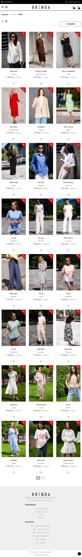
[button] (3, 7)
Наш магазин (7, 2)
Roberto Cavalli (41, 71)
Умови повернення (41, 509)
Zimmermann (68, 182)
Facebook (41, 539)
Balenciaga (14, 182)
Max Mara (13, 127)
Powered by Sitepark (41, 555)
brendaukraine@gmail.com (41, 536)
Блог (41, 515)
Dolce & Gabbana (68, 71)
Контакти (41, 517)
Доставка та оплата (41, 512)
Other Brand (68, 127)
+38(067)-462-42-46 (41, 529)
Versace (41, 238)
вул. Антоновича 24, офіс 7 (41, 526)
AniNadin (41, 127)
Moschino (13, 71)
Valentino (13, 405)
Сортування (70, 24)
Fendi (14, 238)
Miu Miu (41, 182)
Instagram (41, 543)
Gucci (68, 405)
